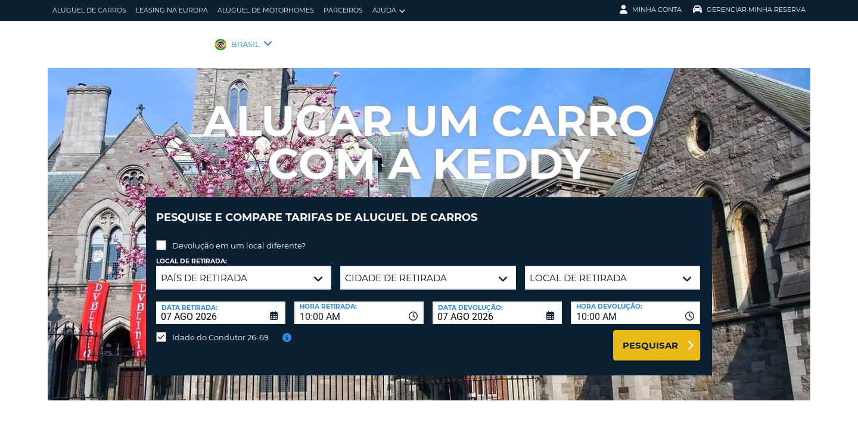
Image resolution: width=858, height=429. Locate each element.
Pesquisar (650, 336)
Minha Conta (651, 9)
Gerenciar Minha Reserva (749, 9)
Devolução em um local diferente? (239, 236)
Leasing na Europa (172, 10)
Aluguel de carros (89, 10)
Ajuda (388, 10)
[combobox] (359, 304)
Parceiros (343, 10)
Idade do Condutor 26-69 (220, 328)
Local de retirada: (191, 252)
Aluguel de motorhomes (265, 10)
